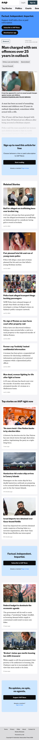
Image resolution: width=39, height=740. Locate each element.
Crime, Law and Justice (11, 62)
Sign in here (25, 168)
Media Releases (19, 731)
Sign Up (32, 3)
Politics (18, 8)
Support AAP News (19, 697)
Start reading (19, 162)
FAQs (18, 729)
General (6, 41)
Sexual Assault (8, 66)
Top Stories (7, 8)
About (24, 729)
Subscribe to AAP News (12, 27)
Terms (6, 729)
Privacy (12, 729)
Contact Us (31, 729)
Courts (28, 8)
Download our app (10, 33)
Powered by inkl (19, 734)
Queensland (25, 62)
